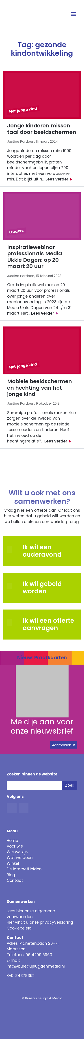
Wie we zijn (17, 852)
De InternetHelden (24, 869)
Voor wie (15, 846)
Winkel (13, 863)
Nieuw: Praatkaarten (42, 657)
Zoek (69, 785)
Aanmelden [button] (61, 745)
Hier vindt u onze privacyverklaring (40, 922)
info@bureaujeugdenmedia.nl (36, 966)
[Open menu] (74, 14)
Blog (11, 875)
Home (12, 840)
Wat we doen (20, 857)
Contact (15, 880)
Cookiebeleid (19, 928)
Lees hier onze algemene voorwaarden (31, 913)
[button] (13, 586)
